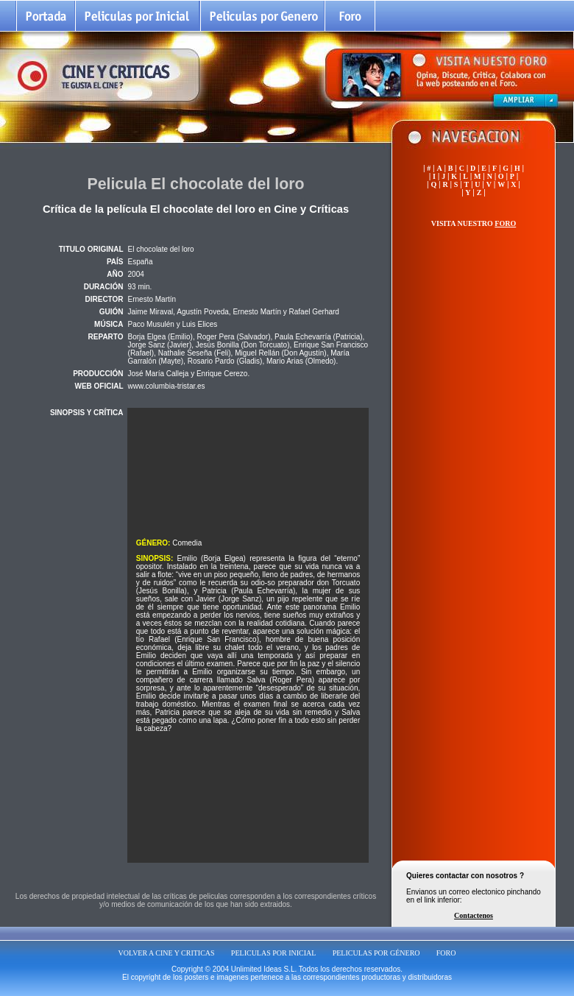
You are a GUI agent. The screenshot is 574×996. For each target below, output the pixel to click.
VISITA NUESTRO (473, 223)
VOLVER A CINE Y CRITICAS (166, 953)
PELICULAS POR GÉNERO (376, 953)
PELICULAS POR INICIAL (273, 953)
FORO (446, 953)
